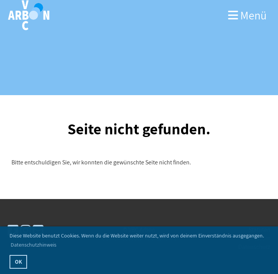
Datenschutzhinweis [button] (33, 244)
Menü (247, 15)
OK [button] (18, 261)
